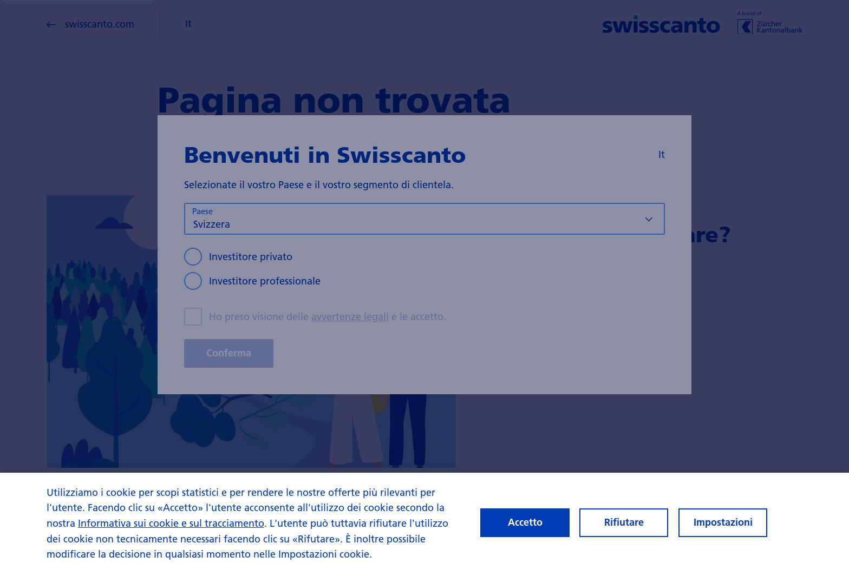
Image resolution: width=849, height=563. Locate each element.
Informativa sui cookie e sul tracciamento (171, 527)
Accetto (525, 526)
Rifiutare (624, 526)
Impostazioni (723, 526)
